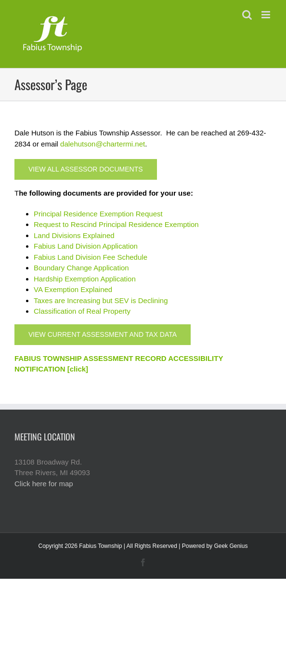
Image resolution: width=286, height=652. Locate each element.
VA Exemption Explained (73, 289)
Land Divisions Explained (74, 235)
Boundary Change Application (81, 268)
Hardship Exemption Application (85, 279)
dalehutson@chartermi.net (102, 144)
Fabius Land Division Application (86, 246)
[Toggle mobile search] (247, 15)
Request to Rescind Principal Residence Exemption (116, 224)
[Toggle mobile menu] (266, 15)
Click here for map (43, 483)
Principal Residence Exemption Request (98, 214)
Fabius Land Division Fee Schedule (90, 257)
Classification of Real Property (82, 311)
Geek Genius (230, 546)
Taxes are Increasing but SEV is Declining (101, 300)
